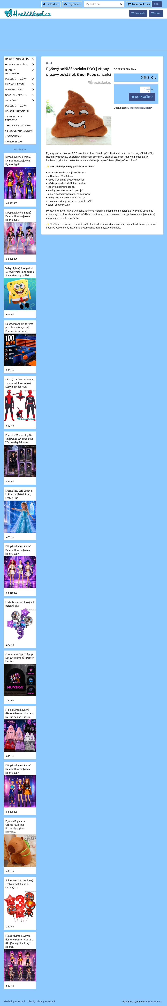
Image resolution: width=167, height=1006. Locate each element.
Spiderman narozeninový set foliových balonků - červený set (19, 884)
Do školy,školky (20, 95)
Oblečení (20, 100)
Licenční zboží (20, 84)
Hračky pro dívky (20, 64)
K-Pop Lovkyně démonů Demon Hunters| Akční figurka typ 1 (18, 769)
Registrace (72, 4)
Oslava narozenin (17, 111)
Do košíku (142, 97)
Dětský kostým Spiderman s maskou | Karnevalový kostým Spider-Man (19, 383)
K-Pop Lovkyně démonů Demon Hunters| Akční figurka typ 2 (18, 160)
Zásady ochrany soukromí (41, 1001)
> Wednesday (13, 141)
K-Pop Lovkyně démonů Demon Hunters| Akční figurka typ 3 (18, 216)
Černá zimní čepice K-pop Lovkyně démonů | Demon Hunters (19, 657)
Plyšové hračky (20, 78)
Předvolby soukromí (14, 1001)
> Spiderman (13, 136)
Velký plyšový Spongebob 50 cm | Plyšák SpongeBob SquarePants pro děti (19, 272)
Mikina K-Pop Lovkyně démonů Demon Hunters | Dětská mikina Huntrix (19, 713)
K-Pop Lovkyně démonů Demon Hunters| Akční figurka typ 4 (18, 550)
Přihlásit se (51, 4)
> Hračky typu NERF (18, 125)
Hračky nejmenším (20, 71)
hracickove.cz (20, 149)
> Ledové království (19, 131)
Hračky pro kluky (20, 59)
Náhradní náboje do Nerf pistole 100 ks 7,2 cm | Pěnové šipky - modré (19, 327)
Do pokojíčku (20, 89)
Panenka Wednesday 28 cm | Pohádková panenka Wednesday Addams (19, 438)
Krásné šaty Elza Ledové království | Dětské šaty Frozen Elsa (18, 494)
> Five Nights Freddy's (13, 118)
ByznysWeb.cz (154, 1001)
